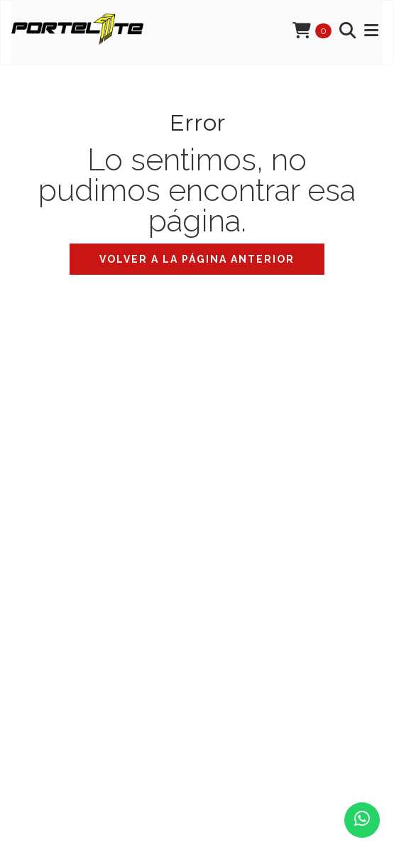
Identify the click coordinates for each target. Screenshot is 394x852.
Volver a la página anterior (197, 259)
